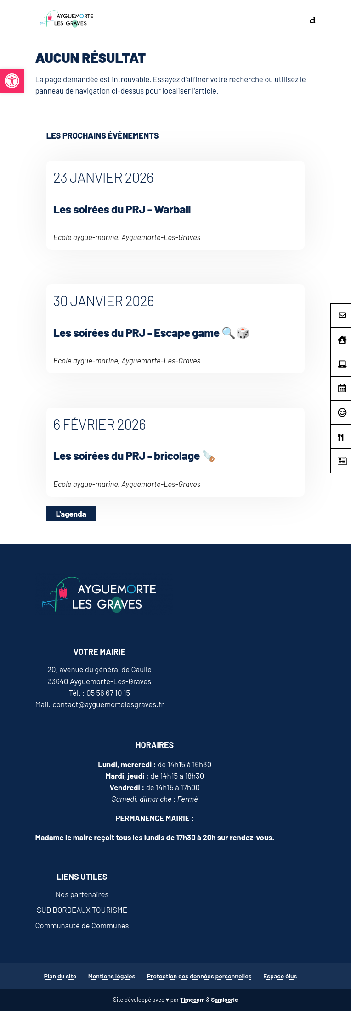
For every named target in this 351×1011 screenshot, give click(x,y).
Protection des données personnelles (199, 976)
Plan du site (60, 976)
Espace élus (280, 976)
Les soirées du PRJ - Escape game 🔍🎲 (151, 332)
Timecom (192, 999)
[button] (12, 81)
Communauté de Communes (82, 925)
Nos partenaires (82, 894)
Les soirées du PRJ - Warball (122, 209)
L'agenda (71, 513)
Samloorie (224, 999)
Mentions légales (112, 976)
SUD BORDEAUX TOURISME (82, 909)
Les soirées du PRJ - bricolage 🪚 (134, 455)
